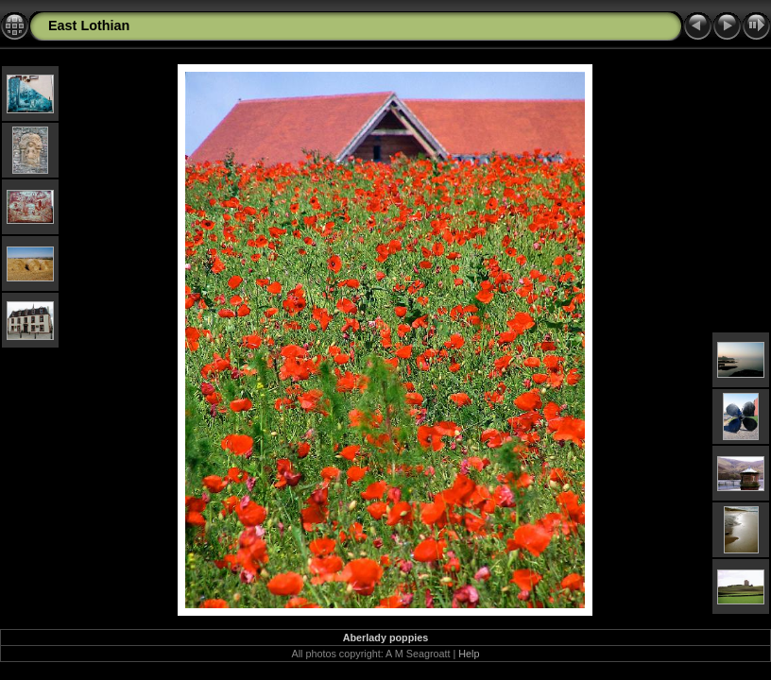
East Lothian (88, 25)
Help (468, 653)
